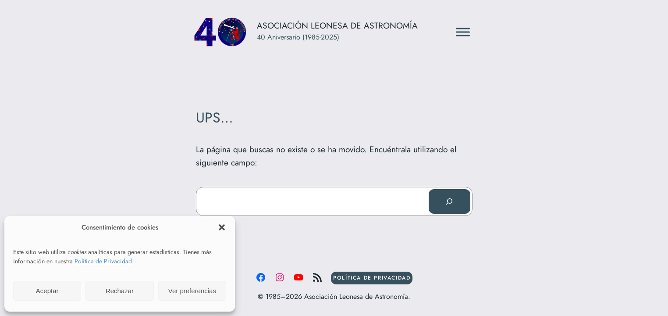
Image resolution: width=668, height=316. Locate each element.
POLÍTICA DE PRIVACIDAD (371, 278)
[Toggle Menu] (463, 32)
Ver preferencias (192, 290)
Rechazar (120, 290)
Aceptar (47, 290)
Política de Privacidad (103, 261)
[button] (221, 227)
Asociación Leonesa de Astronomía (337, 25)
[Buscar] (449, 201)
